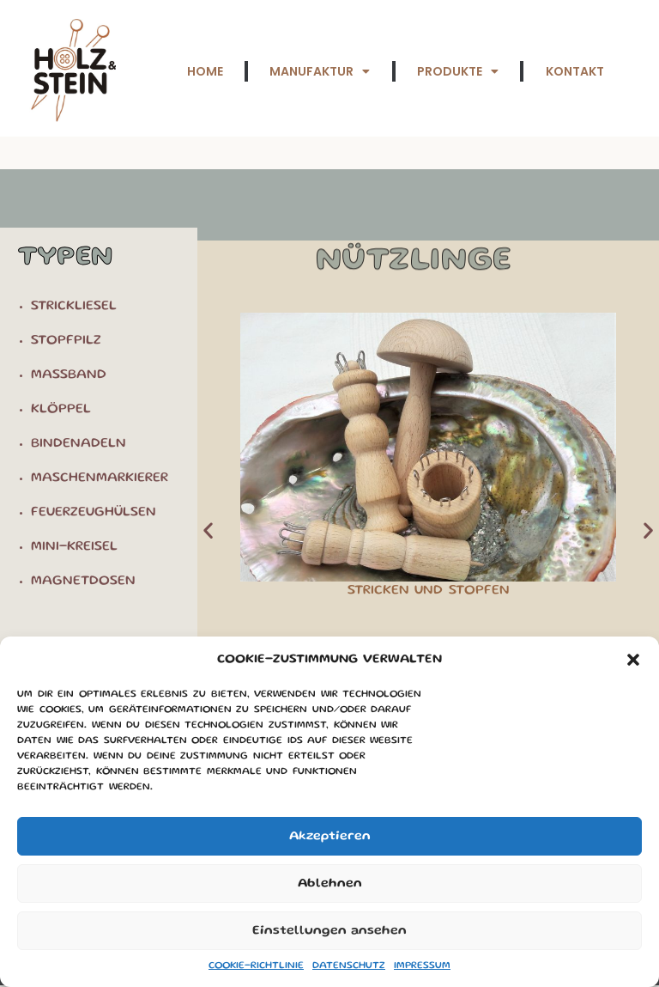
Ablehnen (330, 884)
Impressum (422, 966)
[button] (633, 659)
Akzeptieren (330, 837)
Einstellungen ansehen (329, 931)
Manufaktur (319, 71)
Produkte (457, 71)
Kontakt (574, 71)
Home (203, 71)
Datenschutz (348, 966)
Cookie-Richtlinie (256, 966)
